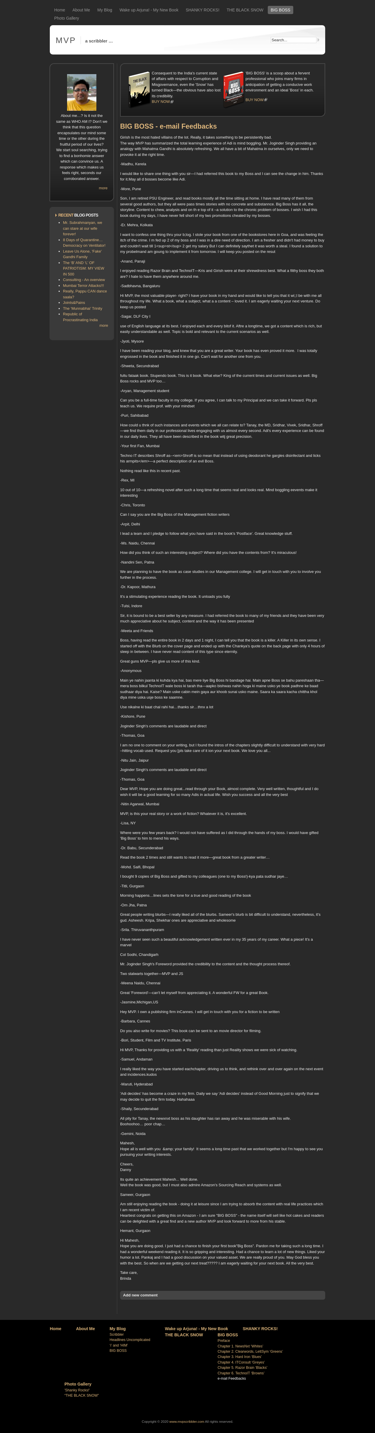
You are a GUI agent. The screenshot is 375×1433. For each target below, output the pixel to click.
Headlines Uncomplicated (130, 1340)
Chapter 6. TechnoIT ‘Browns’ (241, 1373)
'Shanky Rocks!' (77, 1390)
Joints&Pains (74, 302)
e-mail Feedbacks (232, 1378)
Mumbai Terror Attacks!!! (83, 285)
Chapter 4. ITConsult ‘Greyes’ (241, 1362)
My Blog (104, 10)
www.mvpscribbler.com (186, 1421)
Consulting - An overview (84, 280)
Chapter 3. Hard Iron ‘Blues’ (240, 1357)
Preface (224, 1341)
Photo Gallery (66, 18)
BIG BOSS (280, 10)
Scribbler (117, 1334)
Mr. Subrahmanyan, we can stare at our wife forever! (82, 228)
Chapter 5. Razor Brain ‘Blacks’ (242, 1368)
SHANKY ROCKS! (202, 10)
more (103, 188)
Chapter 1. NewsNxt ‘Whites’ (240, 1346)
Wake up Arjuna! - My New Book (149, 10)
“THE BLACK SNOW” (81, 1395)
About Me (81, 10)
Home (59, 10)
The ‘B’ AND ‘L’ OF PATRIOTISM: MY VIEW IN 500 (83, 268)
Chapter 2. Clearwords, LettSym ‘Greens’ (250, 1351)
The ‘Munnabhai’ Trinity (82, 308)
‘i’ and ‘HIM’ (119, 1345)
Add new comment (140, 1295)
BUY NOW (161, 101)
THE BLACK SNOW (245, 10)
